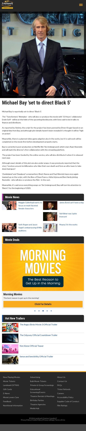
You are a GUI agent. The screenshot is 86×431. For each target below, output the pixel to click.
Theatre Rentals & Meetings (42, 396)
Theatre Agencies (38, 404)
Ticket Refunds (63, 389)
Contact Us (62, 381)
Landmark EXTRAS (11, 385)
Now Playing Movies (11, 377)
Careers (60, 393)
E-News (6, 393)
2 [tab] (39, 310)
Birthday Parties (37, 400)
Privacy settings (48, 420)
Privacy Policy (26, 420)
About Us (61, 377)
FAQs (59, 385)
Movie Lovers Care (11, 397)
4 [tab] (47, 310)
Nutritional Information (13, 405)
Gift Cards (7, 389)
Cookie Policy (37, 420)
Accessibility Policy (65, 397)
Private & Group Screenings (42, 385)
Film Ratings (62, 405)
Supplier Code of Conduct (68, 401)
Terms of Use (60, 420)
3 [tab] (43, 310)
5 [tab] (51, 310)
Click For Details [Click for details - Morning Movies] (43, 304)
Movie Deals (12, 240)
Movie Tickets (9, 381)
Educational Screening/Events (37, 390)
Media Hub (34, 408)
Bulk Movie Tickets (38, 381)
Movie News (12, 197)
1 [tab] (35, 310)
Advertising (35, 377)
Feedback (7, 401)
